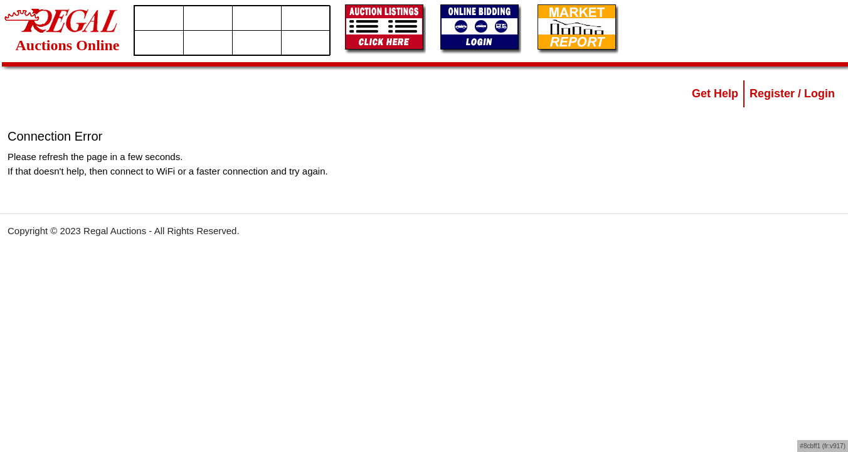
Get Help (715, 93)
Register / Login (792, 93)
